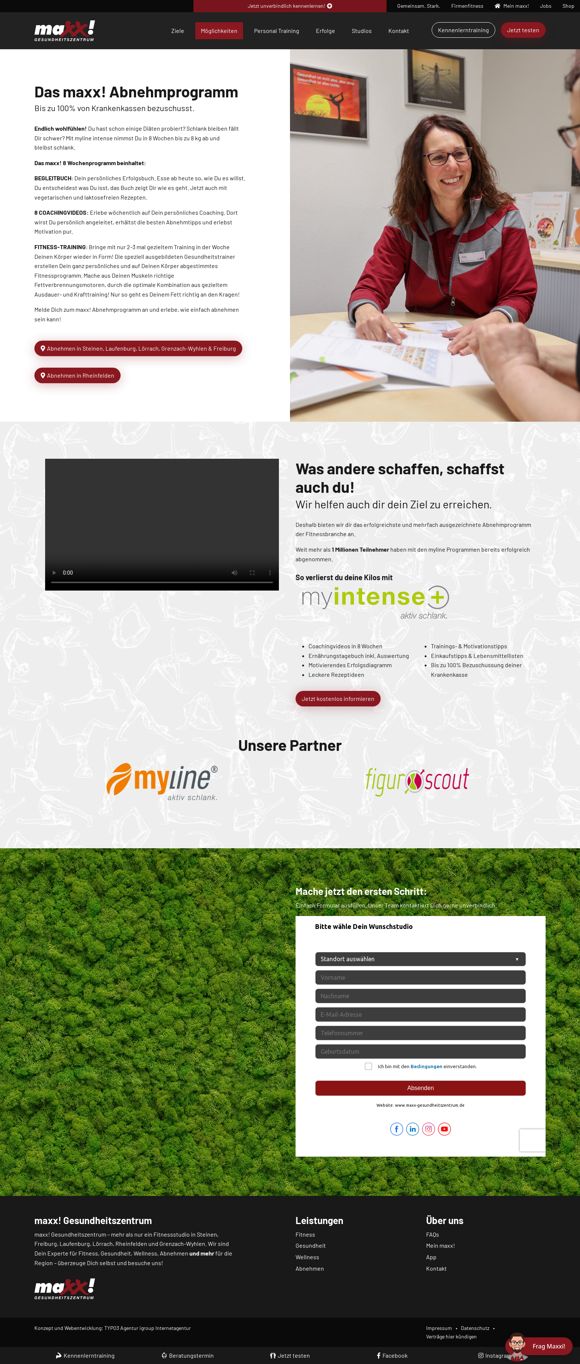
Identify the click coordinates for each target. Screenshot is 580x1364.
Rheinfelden (131, 1243)
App (431, 1256)
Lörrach (102, 1243)
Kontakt (398, 30)
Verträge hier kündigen (451, 1336)
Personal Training (276, 30)
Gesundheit (311, 1245)
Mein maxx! (440, 1245)
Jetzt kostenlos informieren (338, 698)
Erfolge (325, 30)
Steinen (207, 1234)
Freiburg (45, 1243)
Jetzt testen (523, 29)
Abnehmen (310, 1268)
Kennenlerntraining (463, 29)
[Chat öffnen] (539, 1346)
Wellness (307, 1256)
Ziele (177, 30)
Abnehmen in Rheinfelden (77, 375)
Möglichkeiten (219, 30)
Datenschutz (475, 1328)
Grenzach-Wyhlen (182, 1243)
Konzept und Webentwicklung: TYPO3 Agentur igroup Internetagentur (112, 1328)
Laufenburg (75, 1243)
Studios (362, 30)
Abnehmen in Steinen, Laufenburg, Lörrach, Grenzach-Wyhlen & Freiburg (138, 348)
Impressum (439, 1328)
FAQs (432, 1234)
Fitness (305, 1234)
